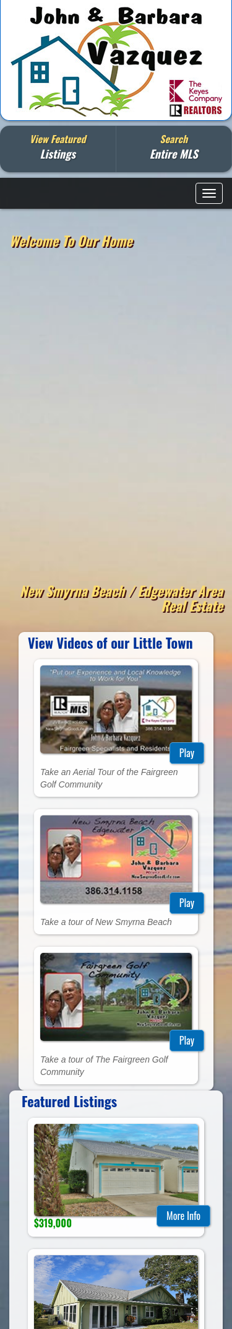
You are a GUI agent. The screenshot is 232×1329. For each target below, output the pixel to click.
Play (186, 752)
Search (174, 146)
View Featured (58, 146)
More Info (183, 1215)
